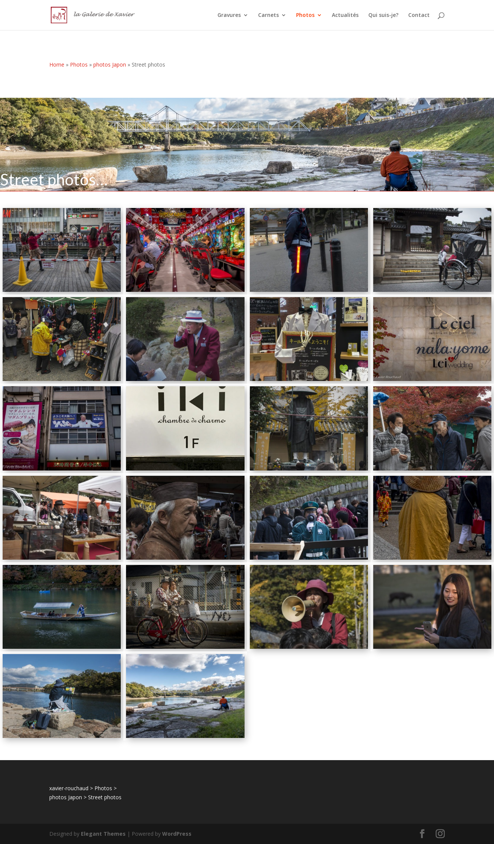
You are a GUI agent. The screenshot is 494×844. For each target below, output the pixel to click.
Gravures (229, 15)
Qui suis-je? (383, 15)
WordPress (177, 833)
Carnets (268, 15)
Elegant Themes (103, 833)
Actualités (345, 15)
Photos (305, 15)
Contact (419, 15)
